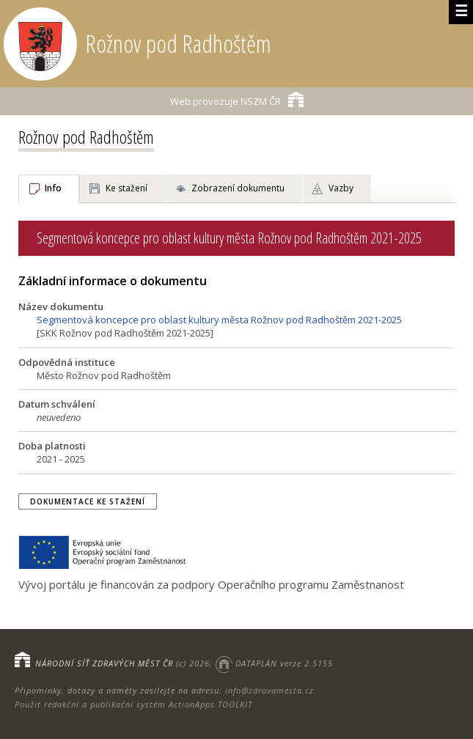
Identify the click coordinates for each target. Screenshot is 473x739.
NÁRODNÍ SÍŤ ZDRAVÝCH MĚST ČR (104, 663)
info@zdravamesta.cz (269, 690)
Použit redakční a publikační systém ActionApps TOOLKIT (133, 704)
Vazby (341, 188)
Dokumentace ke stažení (87, 501)
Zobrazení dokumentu (238, 188)
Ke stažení (126, 188)
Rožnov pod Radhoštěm (86, 137)
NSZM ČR (237, 99)
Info (53, 188)
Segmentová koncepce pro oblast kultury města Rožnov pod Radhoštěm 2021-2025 (219, 319)
